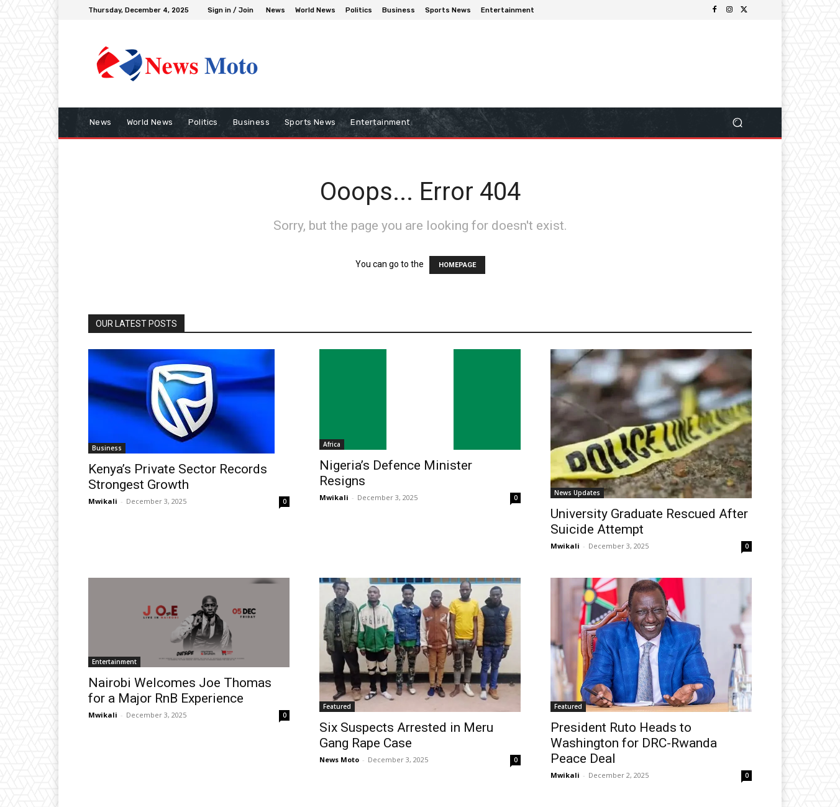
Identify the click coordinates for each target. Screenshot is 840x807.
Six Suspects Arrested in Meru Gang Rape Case (406, 735)
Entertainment (114, 661)
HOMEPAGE (457, 265)
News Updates (577, 492)
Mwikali (102, 501)
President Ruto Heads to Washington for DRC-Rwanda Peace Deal (633, 743)
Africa (331, 444)
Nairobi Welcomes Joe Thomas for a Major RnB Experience (180, 690)
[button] (737, 122)
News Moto (339, 759)
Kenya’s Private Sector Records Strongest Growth (177, 477)
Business (107, 448)
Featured (337, 706)
